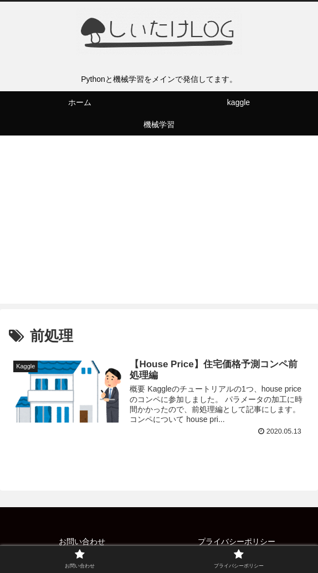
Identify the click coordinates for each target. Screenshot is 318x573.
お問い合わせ (82, 541)
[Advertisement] (159, 226)
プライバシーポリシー (236, 541)
